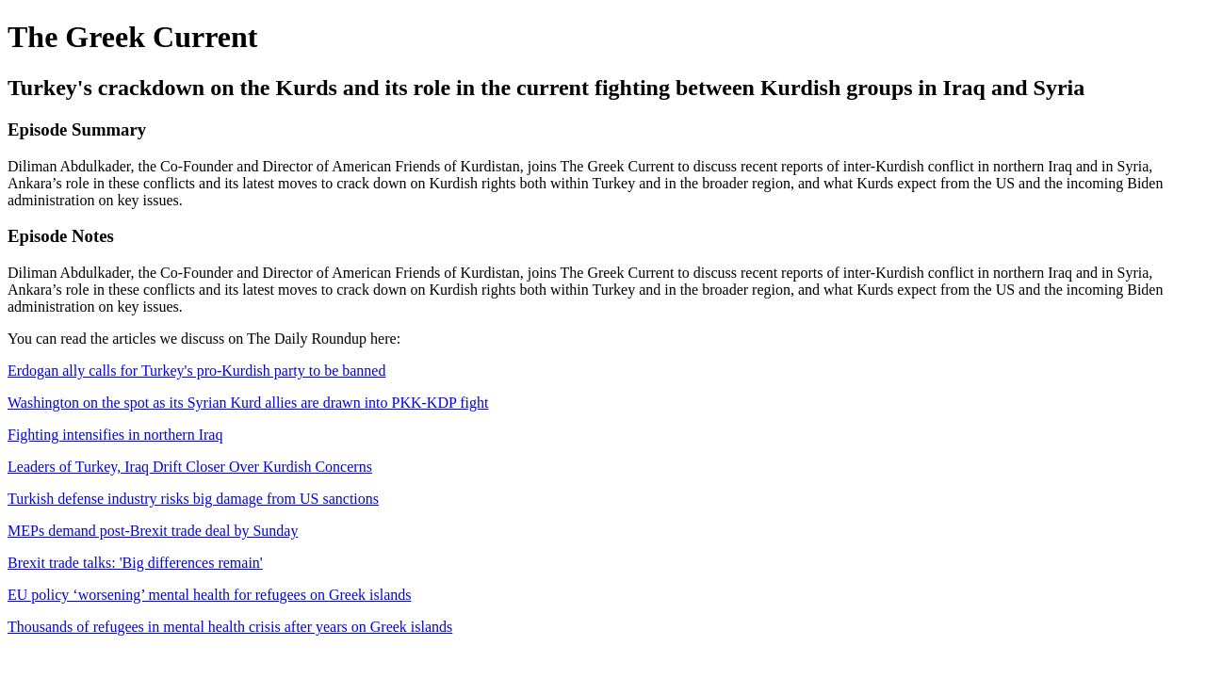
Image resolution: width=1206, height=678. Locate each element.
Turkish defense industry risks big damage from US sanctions (193, 499)
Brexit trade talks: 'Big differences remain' (135, 563)
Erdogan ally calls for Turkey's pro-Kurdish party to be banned (196, 371)
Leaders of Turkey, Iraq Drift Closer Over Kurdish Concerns (190, 467)
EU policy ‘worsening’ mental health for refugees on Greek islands (209, 595)
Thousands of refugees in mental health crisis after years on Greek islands (230, 627)
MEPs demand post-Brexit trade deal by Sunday (153, 531)
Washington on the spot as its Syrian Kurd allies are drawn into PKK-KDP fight (248, 403)
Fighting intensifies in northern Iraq (115, 435)
